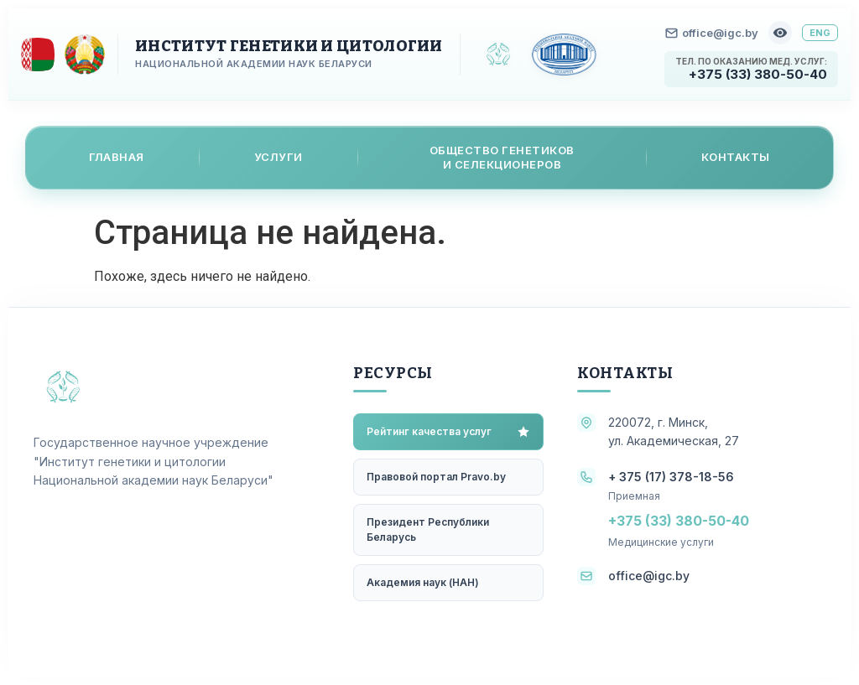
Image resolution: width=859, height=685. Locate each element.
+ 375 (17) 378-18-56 (671, 477)
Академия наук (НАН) (423, 582)
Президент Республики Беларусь (428, 529)
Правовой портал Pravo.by (436, 476)
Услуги (278, 156)
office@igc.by (711, 32)
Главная (116, 156)
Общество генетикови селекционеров (502, 157)
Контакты (735, 156)
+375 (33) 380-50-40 (758, 74)
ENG (820, 33)
